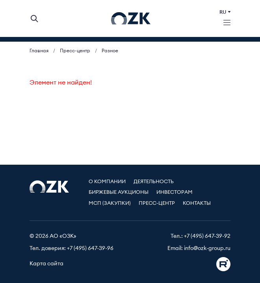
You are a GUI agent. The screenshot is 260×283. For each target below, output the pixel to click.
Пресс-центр (157, 203)
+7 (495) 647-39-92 (207, 236)
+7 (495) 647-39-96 (90, 248)
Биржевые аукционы (119, 192)
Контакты (197, 203)
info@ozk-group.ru (207, 248)
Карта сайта (46, 263)
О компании (107, 181)
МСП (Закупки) (110, 203)
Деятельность (154, 181)
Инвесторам (174, 192)
